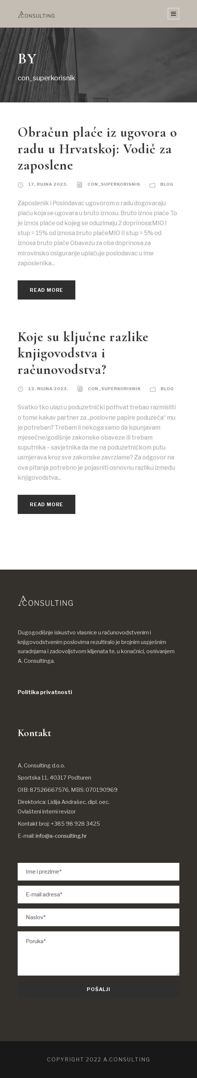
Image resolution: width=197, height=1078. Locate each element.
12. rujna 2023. (48, 388)
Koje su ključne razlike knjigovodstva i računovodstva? (83, 353)
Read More (46, 290)
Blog (166, 184)
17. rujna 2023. (48, 184)
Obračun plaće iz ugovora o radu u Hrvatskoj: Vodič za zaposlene (97, 149)
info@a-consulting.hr (61, 836)
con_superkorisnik (113, 184)
